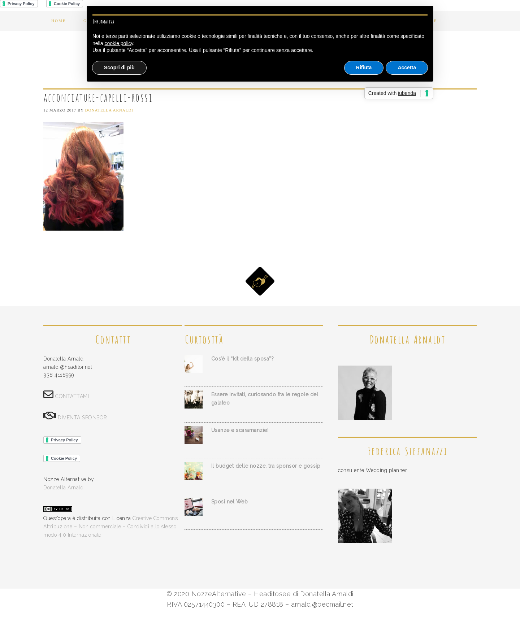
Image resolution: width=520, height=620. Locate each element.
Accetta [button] (407, 67)
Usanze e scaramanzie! (240, 430)
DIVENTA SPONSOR (82, 417)
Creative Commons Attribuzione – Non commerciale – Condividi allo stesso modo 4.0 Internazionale (110, 526)
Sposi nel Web (229, 502)
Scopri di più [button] (119, 67)
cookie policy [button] (118, 43)
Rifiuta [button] (364, 67)
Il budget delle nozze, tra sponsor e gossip (266, 466)
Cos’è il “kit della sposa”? (242, 359)
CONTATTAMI (72, 396)
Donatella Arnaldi (64, 487)
